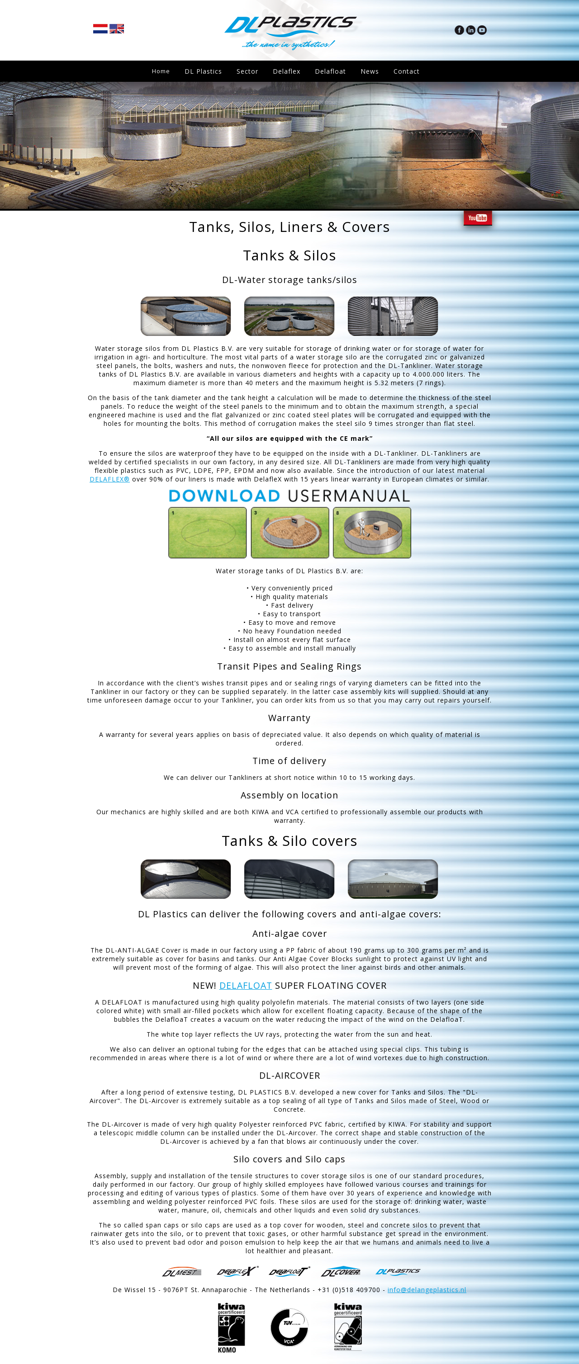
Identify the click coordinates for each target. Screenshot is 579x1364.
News (371, 71)
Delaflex (288, 71)
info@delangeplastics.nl (427, 1289)
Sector (249, 71)
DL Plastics (205, 71)
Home (162, 71)
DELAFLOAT (245, 985)
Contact (408, 71)
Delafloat (332, 71)
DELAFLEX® (110, 479)
